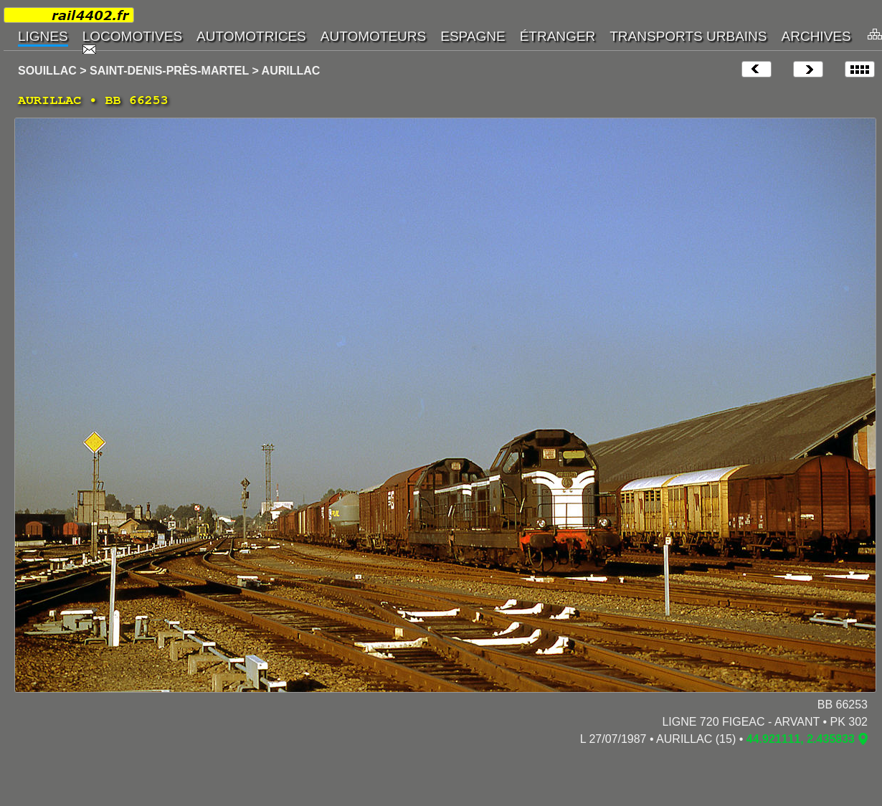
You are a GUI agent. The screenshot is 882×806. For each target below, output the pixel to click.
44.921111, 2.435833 (800, 739)
